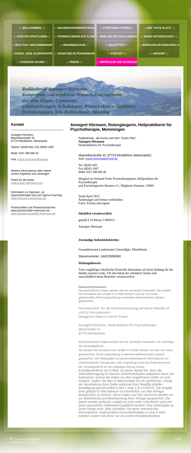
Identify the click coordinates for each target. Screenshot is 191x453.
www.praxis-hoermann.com (27, 183)
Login (178, 438)
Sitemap (34, 439)
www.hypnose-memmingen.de (28, 198)
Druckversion (19, 439)
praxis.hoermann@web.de (32, 159)
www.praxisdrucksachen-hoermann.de (33, 213)
